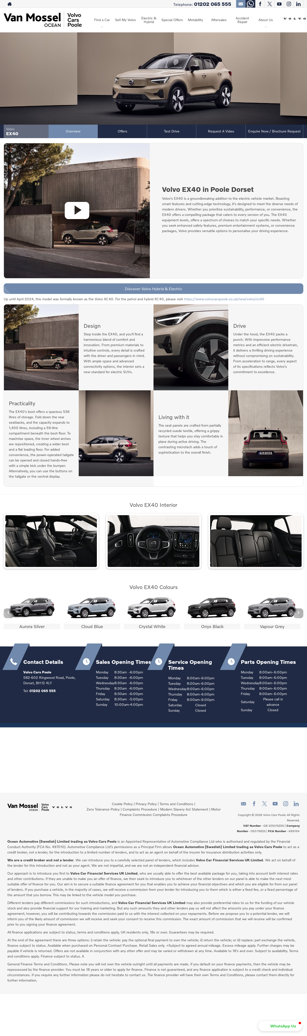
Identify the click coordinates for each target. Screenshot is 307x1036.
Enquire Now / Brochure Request (274, 131)
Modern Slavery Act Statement (184, 809)
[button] (280, 1026)
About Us (265, 20)
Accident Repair (242, 20)
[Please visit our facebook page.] (260, 4)
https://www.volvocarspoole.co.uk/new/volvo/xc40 (224, 299)
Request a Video (221, 131)
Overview (73, 131)
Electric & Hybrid (148, 20)
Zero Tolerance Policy (103, 809)
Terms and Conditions (176, 804)
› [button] (298, 613)
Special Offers (172, 20)
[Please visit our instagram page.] (289, 4)
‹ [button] (8, 613)
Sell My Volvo (125, 20)
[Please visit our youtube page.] (279, 4)
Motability (195, 20)
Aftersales (219, 20)
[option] (32, 612)
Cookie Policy (122, 804)
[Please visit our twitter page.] (269, 4)
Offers (122, 131)
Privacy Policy (146, 804)
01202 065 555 (212, 4)
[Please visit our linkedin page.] (298, 4)
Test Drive (171, 131)
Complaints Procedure (140, 809)
